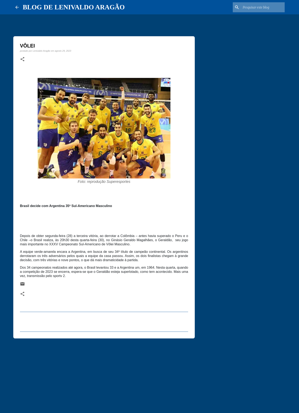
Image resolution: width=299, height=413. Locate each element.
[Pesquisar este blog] (263, 7)
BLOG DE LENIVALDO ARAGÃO (74, 7)
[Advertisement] (104, 374)
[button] (22, 59)
